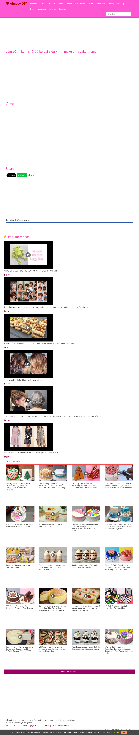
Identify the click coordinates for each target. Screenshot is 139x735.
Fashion (69, 3)
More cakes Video (69, 671)
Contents (62, 9)
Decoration (58, 3)
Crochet (33, 3)
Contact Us (69, 725)
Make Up (120, 3)
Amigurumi (41, 9)
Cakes (90, 3)
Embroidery (100, 3)
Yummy (111, 3)
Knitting (42, 3)
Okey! (124, 732)
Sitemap (48, 725)
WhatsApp (22, 175)
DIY (49, 3)
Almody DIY (16, 3)
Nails (32, 9)
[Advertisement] (69, 29)
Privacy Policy (58, 725)
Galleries (52, 9)
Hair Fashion (80, 3)
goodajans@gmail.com (32, 725)
